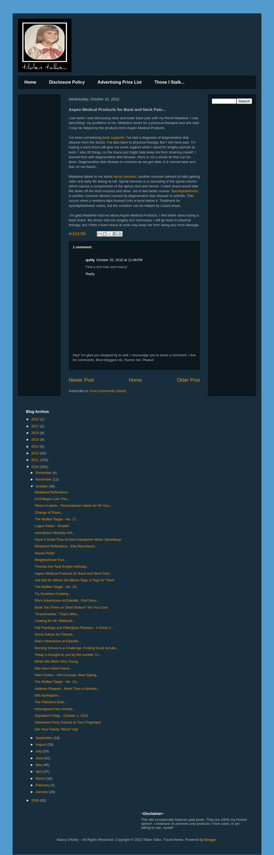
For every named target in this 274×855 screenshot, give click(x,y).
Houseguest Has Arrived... (55, 709)
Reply (90, 274)
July (39, 751)
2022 (35, 419)
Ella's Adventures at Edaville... (58, 641)
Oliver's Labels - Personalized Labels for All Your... (73, 506)
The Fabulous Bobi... (51, 702)
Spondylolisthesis (184, 191)
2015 (35, 433)
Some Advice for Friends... (55, 634)
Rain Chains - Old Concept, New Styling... (67, 675)
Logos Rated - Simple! (52, 526)
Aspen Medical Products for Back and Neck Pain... (73, 573)
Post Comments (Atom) (108, 391)
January (42, 792)
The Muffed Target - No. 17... (57, 519)
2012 (35, 453)
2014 (35, 440)
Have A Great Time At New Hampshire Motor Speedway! (78, 539)
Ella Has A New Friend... (53, 668)
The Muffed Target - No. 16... (57, 587)
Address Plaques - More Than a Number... (67, 689)
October (42, 486)
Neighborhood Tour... (51, 560)
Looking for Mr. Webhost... (55, 621)
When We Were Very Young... (58, 661)
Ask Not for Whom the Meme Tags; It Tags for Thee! (74, 580)
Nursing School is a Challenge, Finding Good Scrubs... (77, 648)
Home (30, 82)
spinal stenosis (124, 177)
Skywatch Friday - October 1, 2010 (61, 716)
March (41, 778)
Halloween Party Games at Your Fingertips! (68, 722)
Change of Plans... (49, 512)
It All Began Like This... (52, 499)
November (44, 479)
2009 (35, 800)
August (41, 744)
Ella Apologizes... (48, 695)
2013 (35, 446)
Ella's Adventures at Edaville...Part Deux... (67, 600)
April (40, 771)
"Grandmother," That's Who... (57, 614)
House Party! (45, 553)
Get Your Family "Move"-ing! (56, 729)
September (45, 738)
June (40, 758)
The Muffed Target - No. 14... (57, 682)
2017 (35, 426)
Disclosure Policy (67, 82)
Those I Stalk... (169, 82)
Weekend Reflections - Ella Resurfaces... (66, 546)
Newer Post (81, 380)
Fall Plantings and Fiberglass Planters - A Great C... (74, 628)
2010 (35, 467)
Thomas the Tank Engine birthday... (62, 566)
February (43, 785)
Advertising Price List (120, 82)
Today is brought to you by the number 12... (68, 655)
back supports (113, 138)
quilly (90, 260)
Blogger (210, 840)
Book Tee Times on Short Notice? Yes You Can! (71, 607)
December (44, 473)
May (39, 765)
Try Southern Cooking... (53, 594)
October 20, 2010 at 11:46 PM (119, 260)
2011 (35, 460)
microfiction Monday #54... (55, 533)
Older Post (188, 380)
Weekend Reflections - (52, 492)
